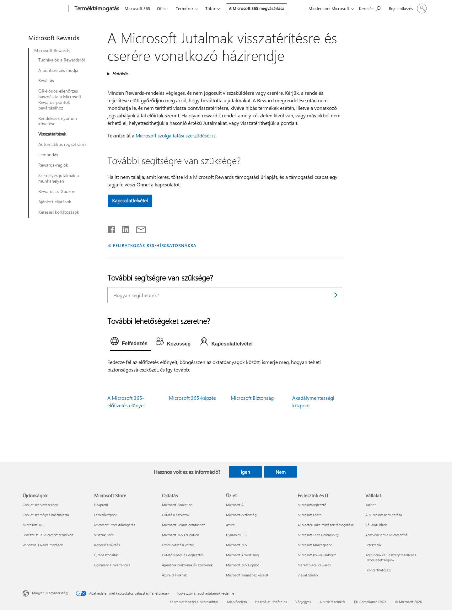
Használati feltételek (271, 601)
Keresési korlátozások (58, 212)
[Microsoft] (44, 8)
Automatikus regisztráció (62, 144)
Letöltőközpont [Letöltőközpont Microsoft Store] (105, 514)
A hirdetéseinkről (333, 601)
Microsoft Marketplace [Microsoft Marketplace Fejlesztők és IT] (315, 545)
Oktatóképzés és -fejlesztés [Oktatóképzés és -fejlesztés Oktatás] (183, 555)
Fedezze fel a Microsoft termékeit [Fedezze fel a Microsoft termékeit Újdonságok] (48, 534)
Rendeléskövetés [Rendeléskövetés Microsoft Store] (107, 545)
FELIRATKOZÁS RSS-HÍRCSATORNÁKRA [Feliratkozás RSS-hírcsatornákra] (154, 245)
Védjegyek (303, 601)
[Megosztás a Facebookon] (111, 228)
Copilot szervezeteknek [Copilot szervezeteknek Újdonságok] (40, 504)
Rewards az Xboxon (56, 191)
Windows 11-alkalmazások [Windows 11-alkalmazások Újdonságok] (43, 545)
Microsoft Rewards (52, 50)
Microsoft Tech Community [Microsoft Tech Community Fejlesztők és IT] (318, 534)
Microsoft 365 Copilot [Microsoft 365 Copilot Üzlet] (242, 565)
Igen (245, 472)
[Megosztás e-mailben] (138, 228)
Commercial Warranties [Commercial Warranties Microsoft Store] (112, 565)
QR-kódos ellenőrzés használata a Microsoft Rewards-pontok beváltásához (59, 99)
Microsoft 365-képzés (192, 397)
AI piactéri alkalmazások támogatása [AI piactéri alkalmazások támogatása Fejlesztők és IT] (326, 524)
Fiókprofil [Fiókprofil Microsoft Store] (101, 504)
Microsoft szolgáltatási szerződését (173, 135)
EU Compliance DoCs (370, 601)
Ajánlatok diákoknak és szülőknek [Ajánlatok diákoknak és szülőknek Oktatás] (187, 565)
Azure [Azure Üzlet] (230, 524)
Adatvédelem (237, 601)
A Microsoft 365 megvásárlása (256, 8)
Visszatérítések (52, 134)
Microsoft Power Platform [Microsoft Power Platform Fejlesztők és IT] (317, 555)
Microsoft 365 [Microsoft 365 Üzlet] (236, 545)
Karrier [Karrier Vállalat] (370, 504)
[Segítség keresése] (369, 8)
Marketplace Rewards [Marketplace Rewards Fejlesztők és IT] (314, 565)
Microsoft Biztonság (252, 397)
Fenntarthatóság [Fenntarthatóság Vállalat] (377, 570)
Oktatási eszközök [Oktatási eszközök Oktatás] (175, 514)
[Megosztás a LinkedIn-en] (123, 228)
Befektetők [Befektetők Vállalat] (373, 545)
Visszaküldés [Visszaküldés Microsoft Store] (104, 534)
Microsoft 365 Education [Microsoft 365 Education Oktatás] (180, 534)
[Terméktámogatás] (96, 8)
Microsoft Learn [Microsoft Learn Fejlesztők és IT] (309, 514)
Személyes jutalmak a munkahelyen (58, 178)
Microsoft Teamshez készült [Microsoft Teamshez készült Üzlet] (247, 575)
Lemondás (48, 155)
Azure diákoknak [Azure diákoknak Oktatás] (174, 575)
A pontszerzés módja (58, 70)
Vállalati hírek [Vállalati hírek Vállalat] (376, 524)
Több (210, 8)
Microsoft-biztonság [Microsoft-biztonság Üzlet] (241, 514)
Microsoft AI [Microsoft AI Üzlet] (235, 504)
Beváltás (46, 80)
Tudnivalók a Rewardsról (61, 60)
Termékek (184, 8)
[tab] (130, 342)
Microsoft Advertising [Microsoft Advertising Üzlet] (242, 555)
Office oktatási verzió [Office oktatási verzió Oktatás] (178, 545)
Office (162, 8)
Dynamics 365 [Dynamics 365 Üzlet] (236, 534)
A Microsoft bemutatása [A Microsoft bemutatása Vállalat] (383, 514)
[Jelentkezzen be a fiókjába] (407, 8)
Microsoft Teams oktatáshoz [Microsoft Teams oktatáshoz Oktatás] (183, 524)
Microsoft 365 (137, 8)
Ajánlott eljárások (54, 202)
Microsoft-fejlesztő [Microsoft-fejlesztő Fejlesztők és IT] (312, 504)
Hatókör (120, 74)
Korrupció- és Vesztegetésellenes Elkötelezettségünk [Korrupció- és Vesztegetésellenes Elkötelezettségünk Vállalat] (390, 557)
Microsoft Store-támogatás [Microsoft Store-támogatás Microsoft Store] (114, 524)
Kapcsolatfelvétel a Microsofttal (194, 601)
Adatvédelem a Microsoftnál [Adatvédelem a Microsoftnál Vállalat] (386, 534)
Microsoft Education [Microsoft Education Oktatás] (177, 504)
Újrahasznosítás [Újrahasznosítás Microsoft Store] (106, 555)
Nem (281, 472)
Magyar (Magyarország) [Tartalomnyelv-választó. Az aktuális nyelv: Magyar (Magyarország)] (50, 593)
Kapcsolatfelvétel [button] (130, 200)
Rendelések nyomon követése (57, 121)
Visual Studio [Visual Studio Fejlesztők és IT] (308, 575)
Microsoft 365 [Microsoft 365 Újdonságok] (33, 524)
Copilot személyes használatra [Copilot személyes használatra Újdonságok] (46, 514)
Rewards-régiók (53, 165)
